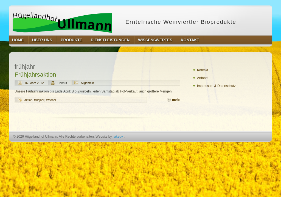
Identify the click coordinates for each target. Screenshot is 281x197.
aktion (28, 100)
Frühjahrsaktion (35, 74)
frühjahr (39, 100)
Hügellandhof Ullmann (62, 21)
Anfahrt (202, 78)
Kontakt (202, 70)
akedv (118, 136)
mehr (176, 100)
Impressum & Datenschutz (216, 86)
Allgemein (87, 83)
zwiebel (51, 100)
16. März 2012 (34, 83)
